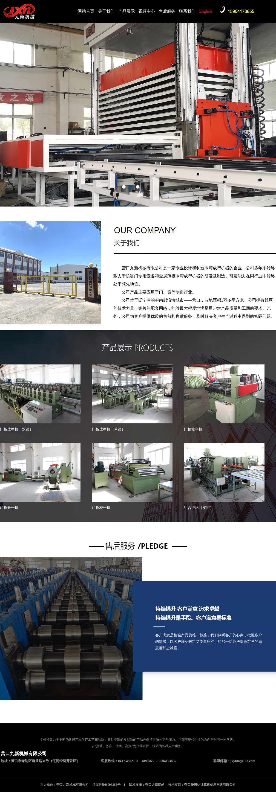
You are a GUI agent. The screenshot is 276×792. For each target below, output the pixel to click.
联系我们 (187, 11)
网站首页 (86, 11)
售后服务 (167, 11)
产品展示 (126, 11)
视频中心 (146, 11)
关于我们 (106, 11)
